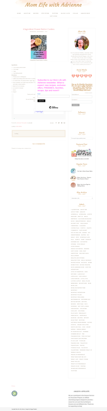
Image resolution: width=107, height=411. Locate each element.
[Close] (71, 62)
